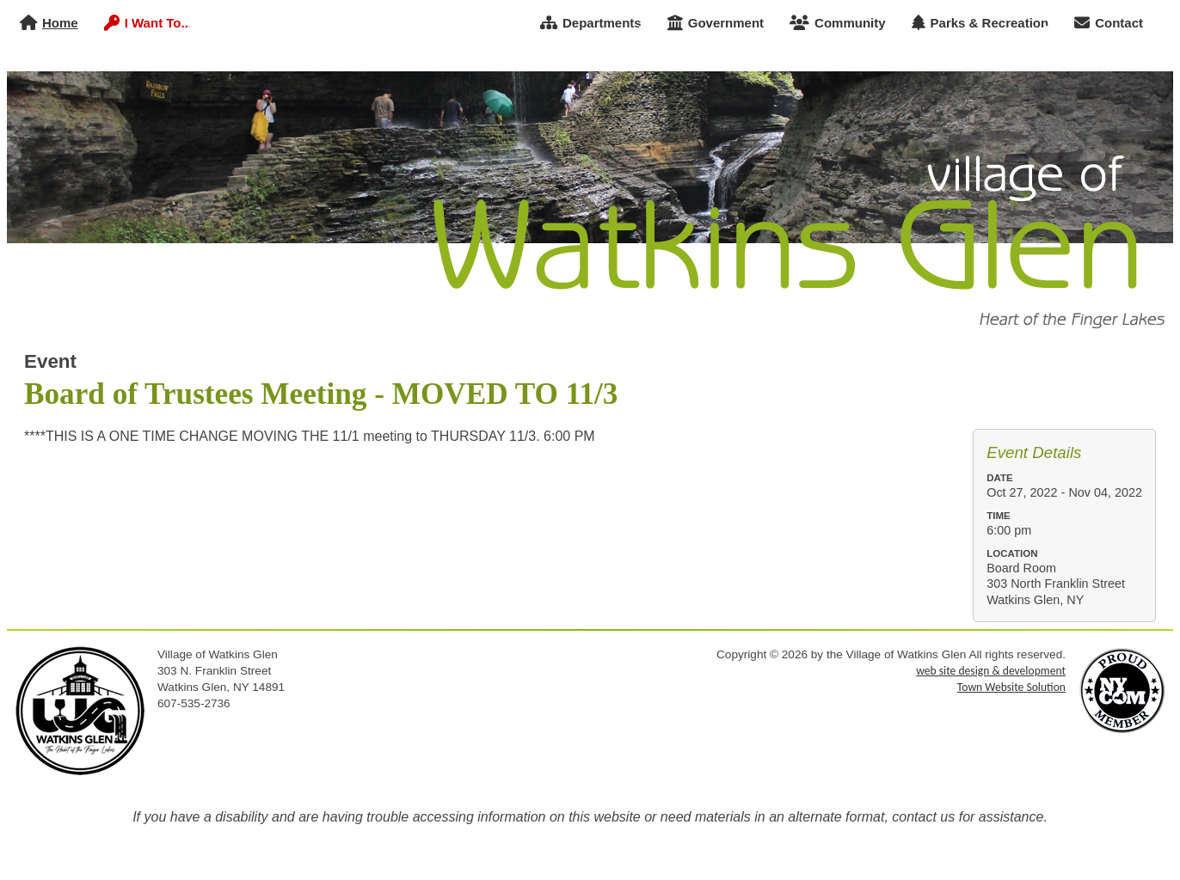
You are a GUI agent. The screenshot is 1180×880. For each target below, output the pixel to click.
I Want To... (148, 22)
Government (715, 22)
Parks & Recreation (980, 22)
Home (49, 22)
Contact (1108, 22)
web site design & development (991, 670)
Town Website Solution (1011, 687)
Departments (591, 22)
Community (838, 22)
